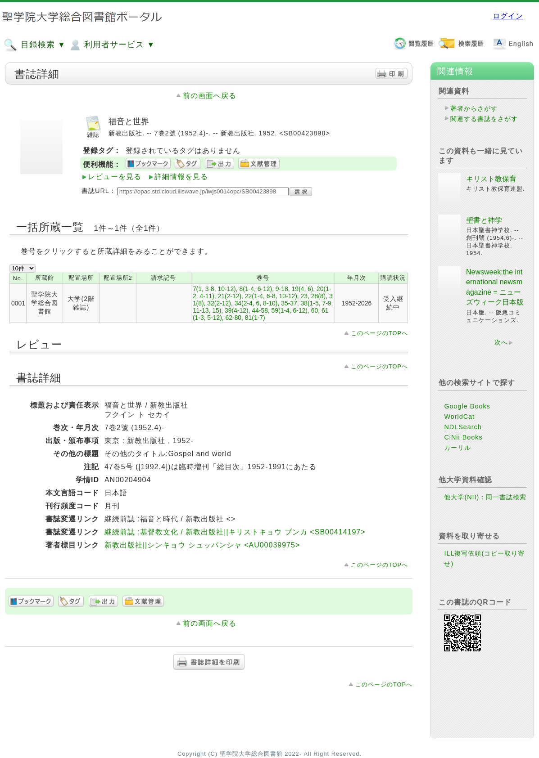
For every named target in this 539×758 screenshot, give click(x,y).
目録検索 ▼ (35, 45)
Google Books (467, 406)
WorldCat (459, 416)
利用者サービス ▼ (111, 45)
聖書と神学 (484, 220)
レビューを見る (114, 176)
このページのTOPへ (379, 333)
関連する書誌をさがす (484, 118)
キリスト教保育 (491, 179)
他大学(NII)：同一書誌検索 (485, 497)
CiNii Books (463, 437)
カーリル (457, 447)
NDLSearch (462, 427)
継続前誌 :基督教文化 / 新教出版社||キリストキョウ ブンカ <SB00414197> (235, 532)
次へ (501, 342)
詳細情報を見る (181, 176)
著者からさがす (474, 108)
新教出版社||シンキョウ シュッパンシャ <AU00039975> (202, 545)
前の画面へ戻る (209, 95)
